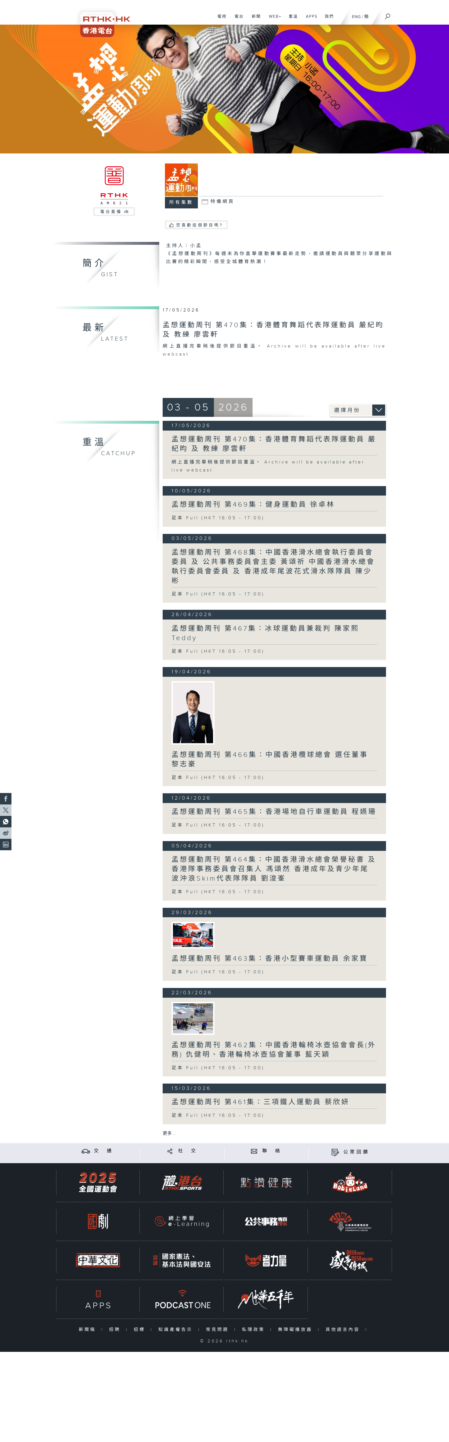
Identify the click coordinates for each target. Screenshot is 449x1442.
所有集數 (181, 202)
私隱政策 (254, 1329)
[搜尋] (387, 15)
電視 (220, 19)
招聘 (116, 1329)
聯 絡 (272, 1151)
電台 (237, 19)
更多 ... (169, 1133)
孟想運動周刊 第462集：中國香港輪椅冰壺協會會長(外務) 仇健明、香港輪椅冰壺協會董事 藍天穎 (274, 1050)
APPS (310, 19)
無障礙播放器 (296, 1329)
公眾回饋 (356, 1152)
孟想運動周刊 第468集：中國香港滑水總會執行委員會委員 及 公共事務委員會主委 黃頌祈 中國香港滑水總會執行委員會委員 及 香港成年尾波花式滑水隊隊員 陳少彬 (273, 567)
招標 (141, 1329)
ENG (356, 16)
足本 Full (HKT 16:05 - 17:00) (218, 518)
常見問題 (218, 1329)
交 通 (103, 1151)
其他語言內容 (344, 1329)
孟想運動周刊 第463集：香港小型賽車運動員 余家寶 (270, 959)
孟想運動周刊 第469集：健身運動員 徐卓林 (253, 505)
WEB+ (273, 19)
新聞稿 (89, 1329)
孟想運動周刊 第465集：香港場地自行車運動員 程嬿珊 (274, 812)
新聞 (254, 19)
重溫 (291, 19)
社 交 (188, 1151)
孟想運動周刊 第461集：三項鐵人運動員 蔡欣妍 (261, 1102)
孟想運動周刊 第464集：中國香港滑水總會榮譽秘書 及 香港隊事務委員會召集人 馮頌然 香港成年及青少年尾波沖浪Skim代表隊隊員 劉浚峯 (274, 869)
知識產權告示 (176, 1329)
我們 (327, 19)
